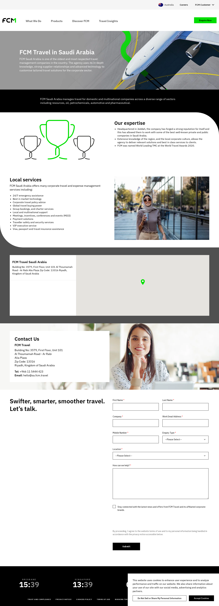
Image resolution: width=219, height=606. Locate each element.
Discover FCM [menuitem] (80, 20)
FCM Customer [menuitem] (202, 4)
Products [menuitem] (57, 20)
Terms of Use (103, 599)
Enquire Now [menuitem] (205, 20)
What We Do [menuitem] (33, 20)
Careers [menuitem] (184, 4)
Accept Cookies (201, 598)
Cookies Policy (84, 599)
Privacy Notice (63, 599)
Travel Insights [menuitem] (108, 20)
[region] (173, 590)
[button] (142, 282)
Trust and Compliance (39, 599)
